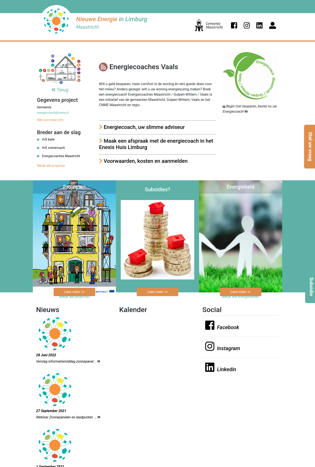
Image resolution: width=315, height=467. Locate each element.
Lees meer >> (74, 292)
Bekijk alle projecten (51, 166)
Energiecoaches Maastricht (58, 156)
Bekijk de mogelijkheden (157, 285)
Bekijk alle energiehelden (240, 297)
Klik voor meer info (50, 120)
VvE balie (46, 139)
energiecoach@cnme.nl (53, 113)
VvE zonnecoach (51, 148)
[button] (234, 25)
